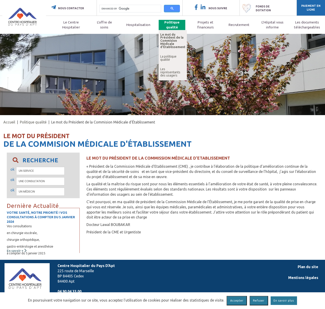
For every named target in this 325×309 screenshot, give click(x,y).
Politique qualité (171, 24)
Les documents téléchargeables (307, 24)
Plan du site (308, 267)
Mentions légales (303, 278)
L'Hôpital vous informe (272, 24)
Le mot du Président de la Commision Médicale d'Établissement (172, 41)
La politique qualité (168, 58)
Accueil (9, 122)
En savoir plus (284, 300)
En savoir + (17, 251)
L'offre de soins (104, 24)
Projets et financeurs (205, 24)
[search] (130, 8)
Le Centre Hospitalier (71, 24)
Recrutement (238, 25)
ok (12, 169)
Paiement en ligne (310, 7)
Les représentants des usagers (170, 72)
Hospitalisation (138, 25)
